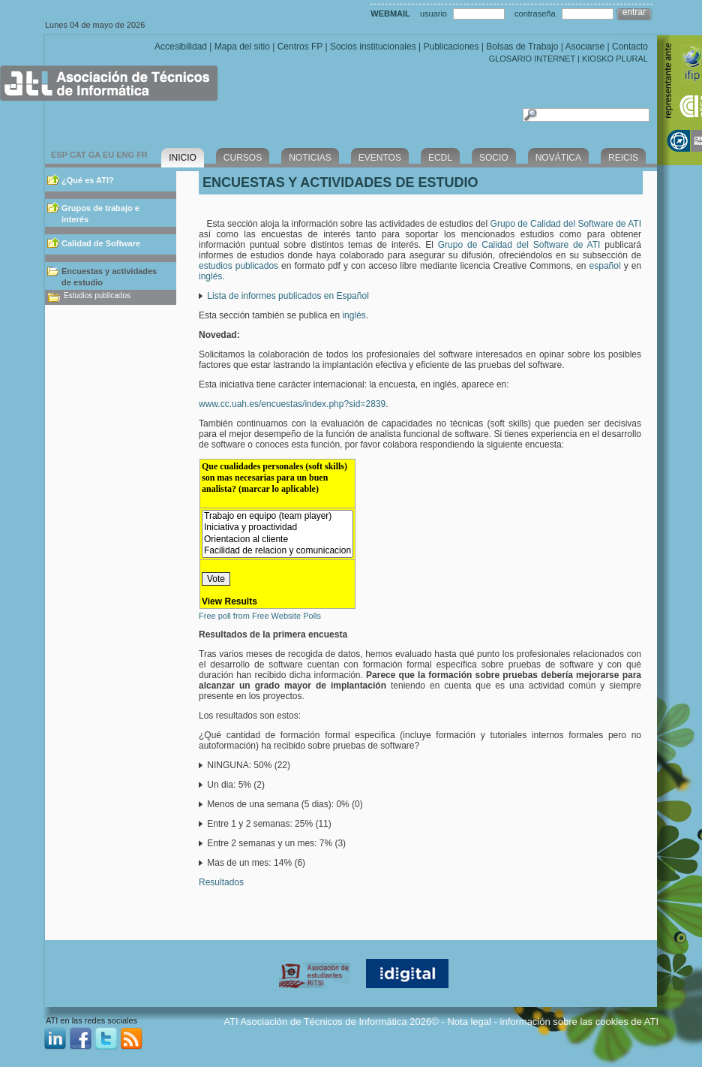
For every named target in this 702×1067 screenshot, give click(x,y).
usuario (433, 13)
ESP (59, 154)
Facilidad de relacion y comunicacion (277, 550)
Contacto (630, 46)
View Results (229, 601)
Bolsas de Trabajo (522, 46)
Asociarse (584, 46)
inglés (210, 276)
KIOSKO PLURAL (615, 58)
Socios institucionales (373, 46)
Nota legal (469, 1021)
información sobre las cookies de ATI (579, 1021)
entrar (634, 12)
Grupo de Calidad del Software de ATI (565, 224)
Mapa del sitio (242, 46)
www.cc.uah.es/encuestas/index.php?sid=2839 (292, 404)
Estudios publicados (97, 295)
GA (94, 154)
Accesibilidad (180, 46)
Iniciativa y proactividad (277, 527)
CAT (78, 154)
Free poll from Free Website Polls (260, 615)
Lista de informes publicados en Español (287, 296)
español (605, 266)
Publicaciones (450, 46)
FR (142, 154)
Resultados (221, 882)
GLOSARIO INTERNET (532, 58)
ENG (125, 154)
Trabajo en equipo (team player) (277, 516)
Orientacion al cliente (277, 539)
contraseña (534, 13)
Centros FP (300, 46)
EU (108, 154)
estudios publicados (238, 266)
